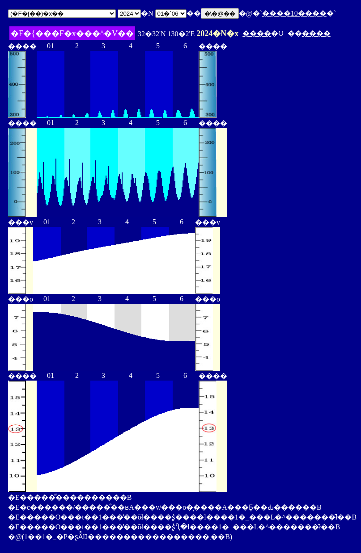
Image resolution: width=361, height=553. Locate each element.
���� (256, 33)
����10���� (294, 13)
